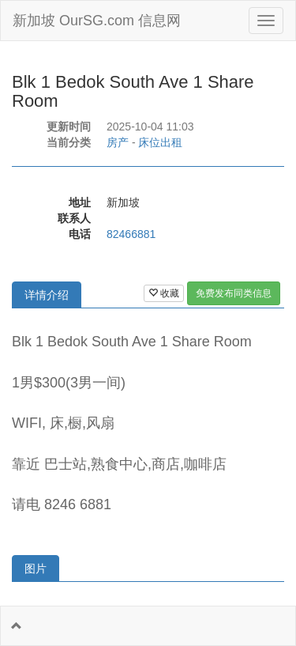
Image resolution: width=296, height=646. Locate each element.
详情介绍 (46, 295)
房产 (118, 142)
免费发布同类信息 (234, 293)
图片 (35, 568)
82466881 (131, 234)
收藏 (163, 293)
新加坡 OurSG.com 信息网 (97, 20)
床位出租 (160, 142)
